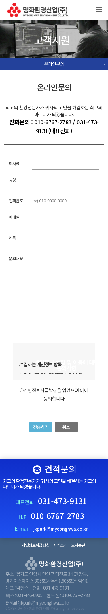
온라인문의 (54, 64)
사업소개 (60, 545)
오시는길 (78, 545)
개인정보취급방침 (35, 545)
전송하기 (41, 427)
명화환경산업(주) (40, 11)
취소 (66, 427)
